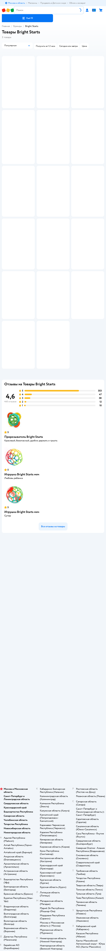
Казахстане (58, 831)
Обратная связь (53, 670)
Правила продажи (53, 649)
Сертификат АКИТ (53, 666)
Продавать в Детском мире (53, 640)
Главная (6, 26)
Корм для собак (53, 778)
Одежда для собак (53, 782)
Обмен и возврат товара (53, 644)
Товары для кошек (53, 765)
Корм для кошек (53, 769)
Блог (53, 752)
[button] (27, 18)
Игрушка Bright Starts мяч (21, 544)
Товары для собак (53, 773)
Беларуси (70, 831)
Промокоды (53, 653)
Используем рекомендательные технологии (53, 825)
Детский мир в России (42, 831)
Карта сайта (53, 674)
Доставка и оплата (53, 636)
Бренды (17, 26)
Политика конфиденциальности (53, 657)
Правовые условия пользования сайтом (53, 822)
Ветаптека (53, 786)
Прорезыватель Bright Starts (23, 506)
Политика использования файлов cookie (53, 661)
